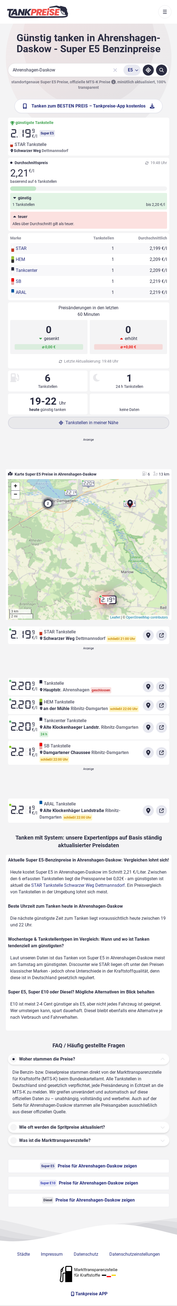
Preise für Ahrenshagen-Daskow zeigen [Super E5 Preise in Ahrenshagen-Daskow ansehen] (88, 1166)
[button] (130, 505)
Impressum (52, 1254)
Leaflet (115, 617)
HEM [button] (20, 259)
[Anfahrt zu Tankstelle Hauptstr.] (148, 686)
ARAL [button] (21, 292)
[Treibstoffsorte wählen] (132, 70)
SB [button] (18, 281)
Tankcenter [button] (26, 270)
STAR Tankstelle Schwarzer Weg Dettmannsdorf (78, 885)
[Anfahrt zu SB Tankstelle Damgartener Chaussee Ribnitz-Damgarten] (148, 752)
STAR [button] (21, 248)
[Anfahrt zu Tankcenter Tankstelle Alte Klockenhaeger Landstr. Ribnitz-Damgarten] (148, 727)
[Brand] (37, 11)
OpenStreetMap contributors (147, 617)
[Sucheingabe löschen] (115, 70)
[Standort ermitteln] (148, 70)
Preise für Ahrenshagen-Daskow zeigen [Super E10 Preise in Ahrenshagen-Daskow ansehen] (88, 1183)
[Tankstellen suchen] (161, 70)
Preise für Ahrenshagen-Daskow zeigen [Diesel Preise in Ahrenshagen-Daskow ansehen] (88, 1200)
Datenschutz (86, 1254)
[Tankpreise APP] (88, 1294)
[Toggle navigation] (164, 11)
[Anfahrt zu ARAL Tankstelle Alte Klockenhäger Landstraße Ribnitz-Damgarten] (148, 810)
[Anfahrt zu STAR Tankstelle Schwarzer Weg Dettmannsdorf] (148, 635)
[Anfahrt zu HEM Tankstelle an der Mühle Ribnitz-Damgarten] (148, 705)
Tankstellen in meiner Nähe (88, 422)
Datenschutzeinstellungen (134, 1254)
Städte (23, 1254)
